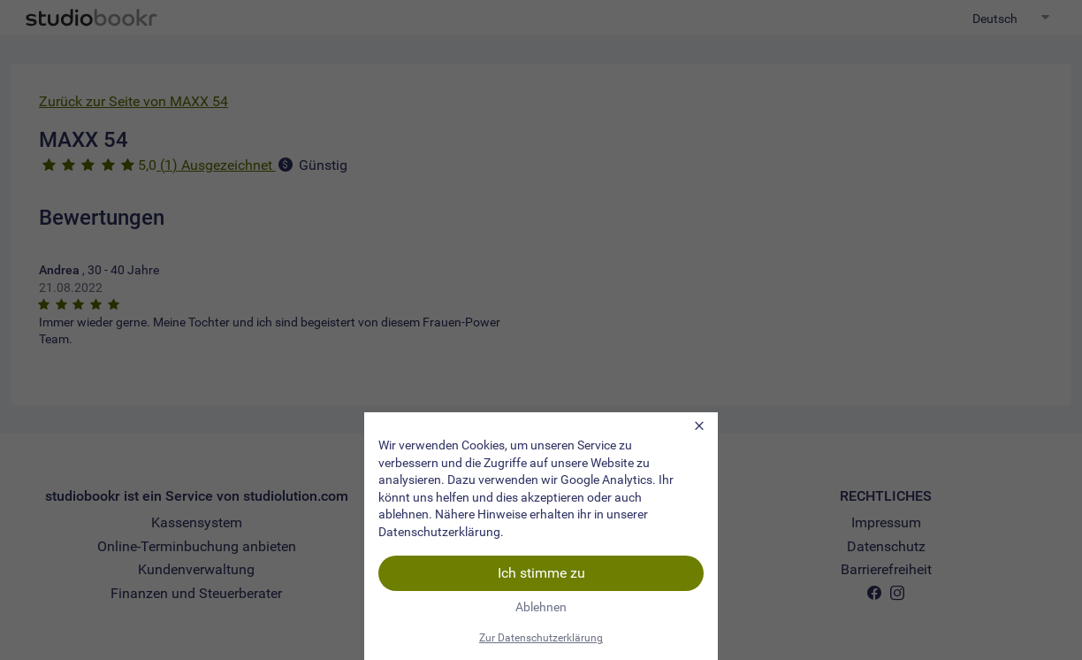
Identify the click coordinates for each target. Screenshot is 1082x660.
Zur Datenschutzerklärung (541, 638)
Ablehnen (541, 607)
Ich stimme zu (541, 572)
